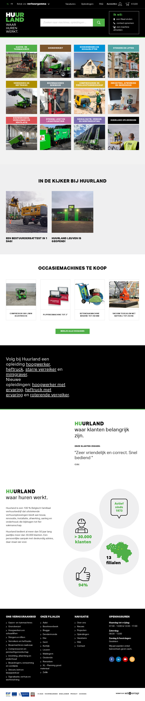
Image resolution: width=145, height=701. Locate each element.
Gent (45, 642)
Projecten (82, 630)
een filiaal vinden (122, 19)
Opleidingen (87, 4)
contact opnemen (123, 23)
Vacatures (70, 4)
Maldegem (48, 654)
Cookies (82, 694)
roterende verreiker (49, 395)
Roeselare (48, 662)
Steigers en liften (16, 637)
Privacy (74, 694)
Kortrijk (46, 646)
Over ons (81, 623)
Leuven (46, 650)
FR (12, 4)
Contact (81, 646)
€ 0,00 (132, 4)
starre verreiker (40, 369)
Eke (44, 638)
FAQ (101, 4)
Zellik (45, 672)
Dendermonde (50, 634)
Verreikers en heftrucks (19, 641)
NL (8, 4)
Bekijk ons (33, 4)
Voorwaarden (51, 694)
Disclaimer (64, 694)
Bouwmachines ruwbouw (20, 645)
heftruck (14, 369)
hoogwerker (38, 364)
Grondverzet (14, 626)
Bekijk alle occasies (73, 331)
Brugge (46, 630)
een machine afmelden (121, 28)
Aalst (45, 623)
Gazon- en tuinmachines (20, 623)
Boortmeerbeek (50, 626)
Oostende (48, 658)
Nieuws (80, 626)
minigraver (16, 374)
